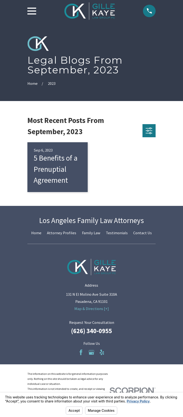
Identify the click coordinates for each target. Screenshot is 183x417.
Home (36, 232)
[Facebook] (81, 352)
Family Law (91, 232)
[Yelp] (102, 352)
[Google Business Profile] (91, 352)
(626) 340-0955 (91, 331)
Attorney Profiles (61, 232)
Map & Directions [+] (91, 308)
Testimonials (117, 232)
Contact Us (142, 232)
